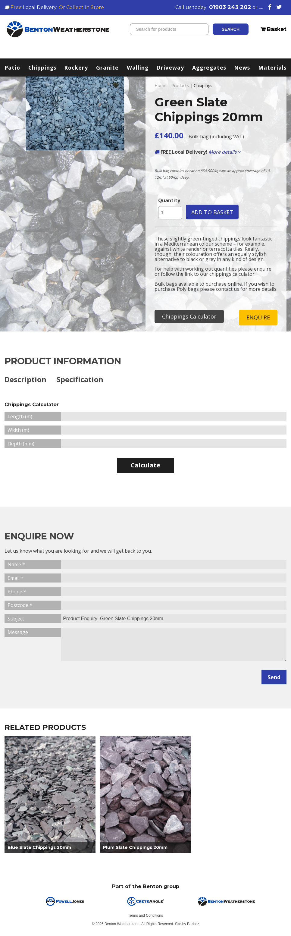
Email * (15, 578)
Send (274, 677)
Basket (273, 29)
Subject (16, 619)
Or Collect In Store (81, 7)
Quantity (169, 200)
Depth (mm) (21, 444)
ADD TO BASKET (212, 212)
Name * (16, 565)
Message (18, 633)
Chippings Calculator (189, 316)
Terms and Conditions (145, 916)
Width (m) (18, 430)
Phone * (17, 592)
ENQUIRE (258, 317)
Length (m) (20, 417)
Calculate (145, 466)
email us (251, 7)
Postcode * (20, 605)
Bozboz (193, 925)
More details (224, 152)
